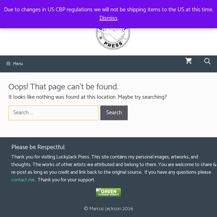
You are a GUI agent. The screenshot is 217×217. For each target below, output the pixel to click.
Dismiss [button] (108, 18)
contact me (22, 180)
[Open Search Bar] (207, 61)
